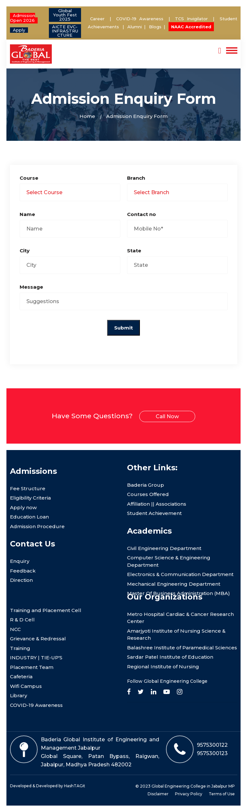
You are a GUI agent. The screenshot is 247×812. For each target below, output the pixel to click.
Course (29, 178)
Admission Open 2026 (22, 18)
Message (31, 286)
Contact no (141, 214)
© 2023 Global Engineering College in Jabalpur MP (185, 786)
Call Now (167, 416)
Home (87, 116)
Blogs (155, 26)
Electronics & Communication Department (180, 574)
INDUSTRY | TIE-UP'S (36, 657)
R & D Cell (22, 620)
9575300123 (212, 753)
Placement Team (31, 667)
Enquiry (19, 561)
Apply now (23, 507)
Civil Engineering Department (164, 548)
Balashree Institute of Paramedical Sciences (182, 648)
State (134, 250)
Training (20, 648)
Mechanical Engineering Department (173, 584)
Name (27, 214)
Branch (136, 178)
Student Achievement (154, 513)
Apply (19, 29)
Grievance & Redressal (38, 639)
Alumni (134, 26)
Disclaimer (158, 793)
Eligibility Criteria (30, 498)
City (25, 250)
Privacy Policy (188, 793)
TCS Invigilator (193, 18)
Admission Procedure (37, 526)
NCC (15, 629)
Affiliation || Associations (156, 504)
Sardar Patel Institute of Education (170, 657)
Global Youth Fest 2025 (65, 15)
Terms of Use (222, 793)
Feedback (23, 571)
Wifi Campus (26, 686)
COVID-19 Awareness (139, 18)
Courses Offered (148, 494)
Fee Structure (27, 488)
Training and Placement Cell (45, 610)
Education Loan (29, 517)
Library (18, 695)
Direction (21, 580)
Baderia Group (145, 485)
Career (97, 18)
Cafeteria (21, 676)
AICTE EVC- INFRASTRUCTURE (65, 31)
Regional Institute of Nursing (163, 666)
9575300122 (212, 745)
